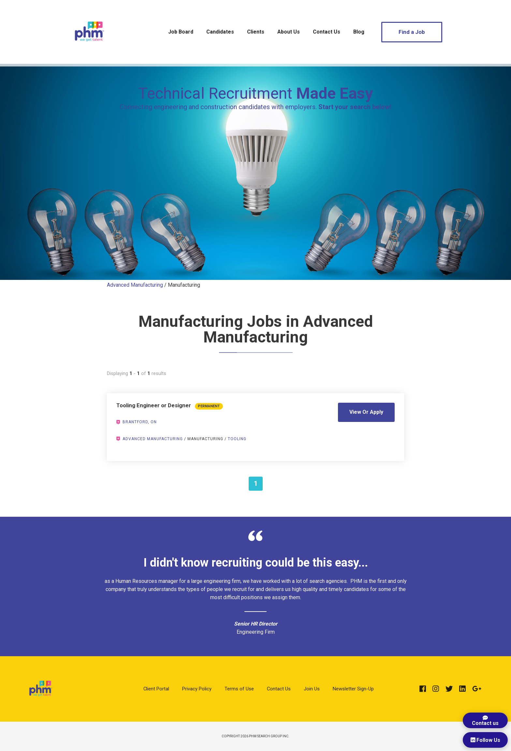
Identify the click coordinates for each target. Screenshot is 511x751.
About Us (288, 32)
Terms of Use (239, 689)
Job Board (180, 32)
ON (154, 422)
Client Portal (156, 689)
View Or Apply (366, 412)
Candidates (220, 32)
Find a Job (412, 32)
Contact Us (326, 32)
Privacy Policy (197, 689)
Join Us (312, 689)
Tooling (237, 439)
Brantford (135, 422)
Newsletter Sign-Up (353, 689)
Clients (255, 32)
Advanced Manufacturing (135, 285)
